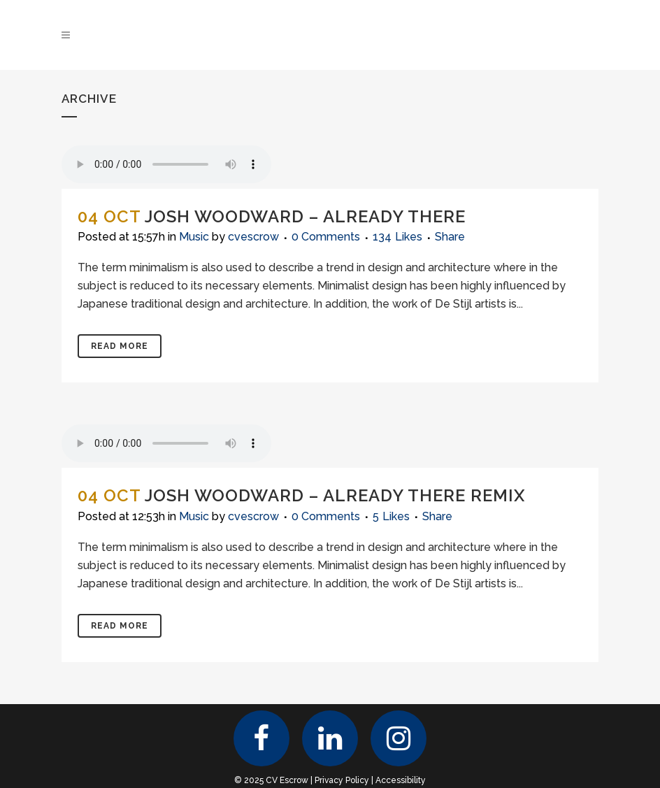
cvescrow (253, 236)
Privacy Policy (342, 780)
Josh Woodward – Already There (305, 216)
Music (194, 236)
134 (397, 237)
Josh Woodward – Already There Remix (335, 495)
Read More (119, 346)
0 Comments (326, 236)
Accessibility (400, 780)
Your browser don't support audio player (166, 164)
